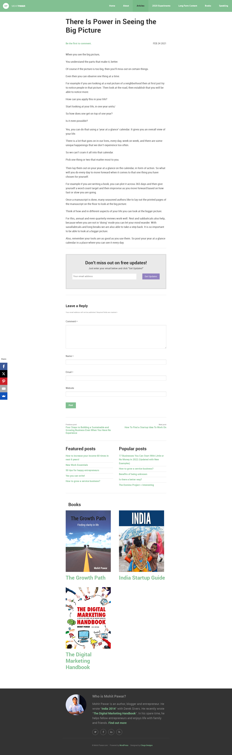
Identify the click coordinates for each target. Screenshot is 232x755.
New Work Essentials (77, 465)
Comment (72, 321)
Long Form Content (187, 6)
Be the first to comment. (79, 43)
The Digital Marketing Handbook (79, 661)
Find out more (117, 723)
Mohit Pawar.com (14, 6)
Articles (140, 6)
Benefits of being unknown (133, 474)
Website (70, 388)
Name (70, 356)
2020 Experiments (161, 6)
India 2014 (108, 708)
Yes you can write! (75, 476)
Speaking (223, 6)
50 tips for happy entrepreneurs (82, 470)
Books (208, 6)
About (126, 6)
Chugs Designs (147, 745)
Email (69, 372)
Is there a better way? (130, 479)
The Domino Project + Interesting (136, 485)
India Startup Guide (142, 578)
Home (112, 6)
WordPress (124, 745)
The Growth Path (85, 578)
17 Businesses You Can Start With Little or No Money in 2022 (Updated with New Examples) (141, 460)
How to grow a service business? (83, 481)
